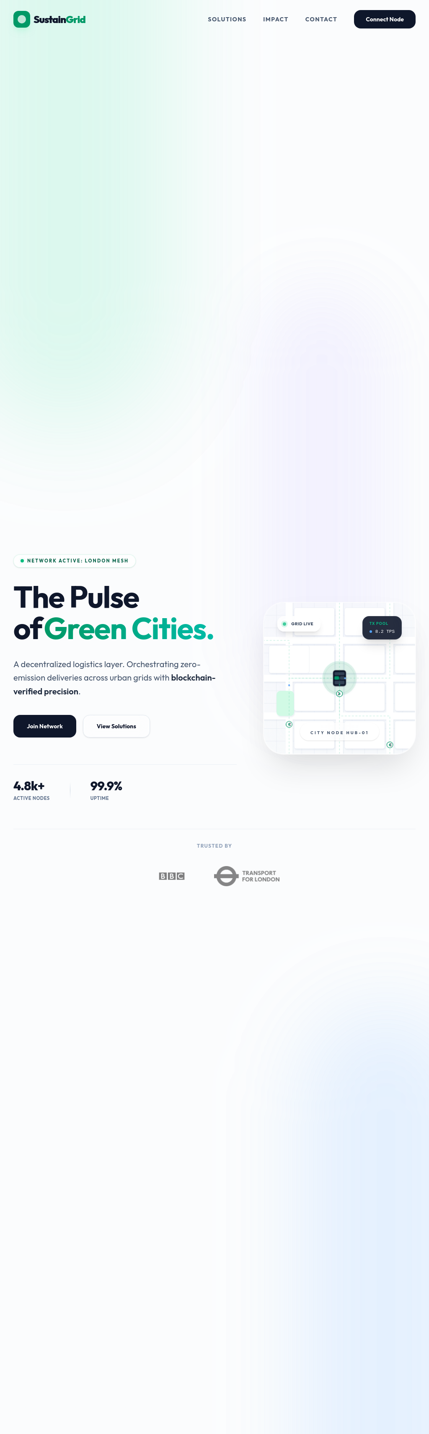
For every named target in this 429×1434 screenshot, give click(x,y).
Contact (321, 19)
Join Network (45, 726)
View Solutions (116, 726)
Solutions (227, 19)
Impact (276, 19)
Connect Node (385, 19)
